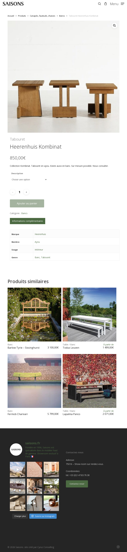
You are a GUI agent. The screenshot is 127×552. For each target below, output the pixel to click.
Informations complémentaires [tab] (27, 220)
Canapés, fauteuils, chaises (42, 15)
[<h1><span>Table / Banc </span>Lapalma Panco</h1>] (89, 381)
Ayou (37, 241)
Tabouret (45, 257)
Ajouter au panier (27, 203)
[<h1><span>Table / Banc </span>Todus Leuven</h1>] (89, 314)
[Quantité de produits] (19, 192)
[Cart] (105, 4)
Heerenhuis (40, 234)
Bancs (62, 15)
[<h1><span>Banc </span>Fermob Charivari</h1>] (34, 381)
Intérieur (39, 249)
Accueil (11, 15)
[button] (117, 3)
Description (17, 173)
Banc (37, 257)
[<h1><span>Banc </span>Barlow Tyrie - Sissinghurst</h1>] (34, 314)
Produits (22, 15)
